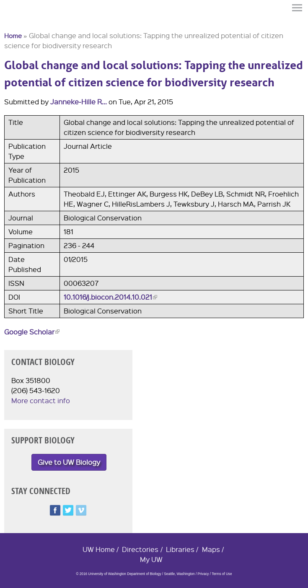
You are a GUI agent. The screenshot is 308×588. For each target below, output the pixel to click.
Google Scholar (32, 331)
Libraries (180, 549)
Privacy (203, 574)
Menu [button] (297, 8)
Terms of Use (222, 574)
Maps (211, 549)
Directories (140, 549)
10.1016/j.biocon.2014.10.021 (110, 297)
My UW (151, 559)
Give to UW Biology (69, 462)
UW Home (99, 549)
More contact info (40, 400)
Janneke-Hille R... (78, 101)
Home (13, 35)
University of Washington (19, 22)
